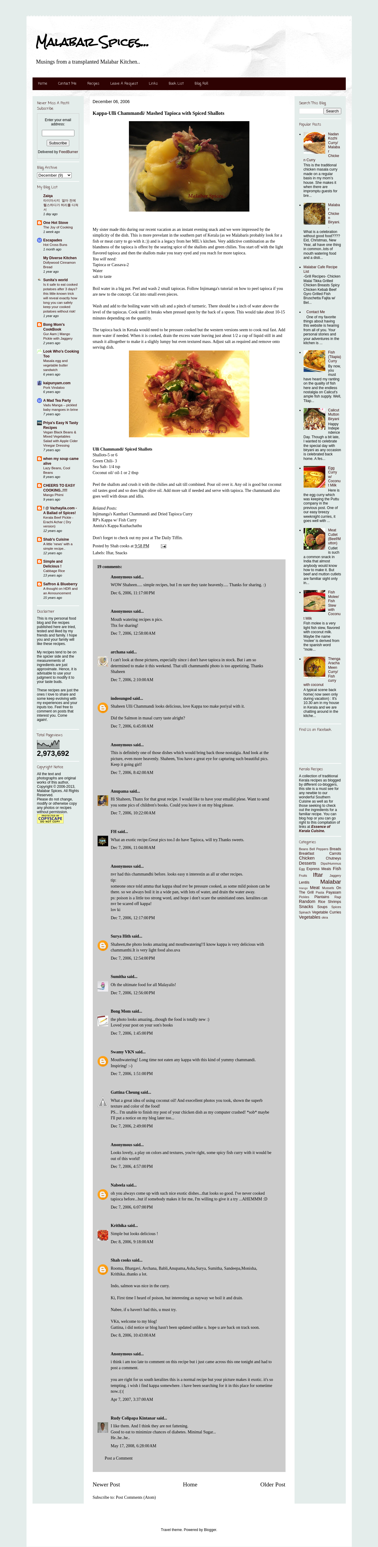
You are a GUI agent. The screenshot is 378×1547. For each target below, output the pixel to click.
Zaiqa (48, 196)
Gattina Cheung (125, 1092)
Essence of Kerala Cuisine (314, 829)
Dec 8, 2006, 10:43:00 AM (133, 1335)
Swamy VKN (122, 1052)
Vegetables (309, 917)
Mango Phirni (53, 495)
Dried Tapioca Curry (175, 514)
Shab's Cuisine (56, 539)
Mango (303, 888)
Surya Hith (121, 936)
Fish (337, 868)
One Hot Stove (55, 223)
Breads (335, 849)
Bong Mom (121, 1011)
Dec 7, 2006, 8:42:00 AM (132, 772)
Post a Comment (119, 1458)
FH (114, 831)
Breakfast (306, 853)
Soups (322, 907)
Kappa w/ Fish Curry (119, 520)
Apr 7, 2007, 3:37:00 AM (132, 1399)
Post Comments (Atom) (136, 1497)
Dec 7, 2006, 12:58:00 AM (133, 633)
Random (307, 901)
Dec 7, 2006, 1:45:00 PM (132, 1033)
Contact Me (67, 83)
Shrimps (334, 902)
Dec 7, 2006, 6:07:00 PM (132, 1207)
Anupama (120, 791)
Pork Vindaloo (54, 387)
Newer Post (106, 1484)
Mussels (328, 888)
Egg (302, 869)
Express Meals (319, 869)
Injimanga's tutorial (216, 288)
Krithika (119, 1225)
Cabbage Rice (54, 571)
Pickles (304, 897)
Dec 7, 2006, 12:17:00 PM (133, 918)
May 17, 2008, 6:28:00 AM (133, 1446)
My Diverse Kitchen (60, 258)
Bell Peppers (319, 849)
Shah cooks (121, 1260)
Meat (315, 887)
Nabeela (118, 1185)
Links (153, 83)
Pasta (320, 892)
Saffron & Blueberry (60, 584)
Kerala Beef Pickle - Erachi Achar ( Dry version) (58, 522)
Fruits (303, 875)
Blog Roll (201, 83)
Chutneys (333, 858)
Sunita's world (55, 280)
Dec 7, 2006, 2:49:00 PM (132, 1126)
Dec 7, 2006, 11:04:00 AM (133, 847)
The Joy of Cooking (58, 227)
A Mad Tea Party (57, 400)
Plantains (321, 897)
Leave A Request (124, 83)
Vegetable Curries (326, 912)
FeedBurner (68, 152)
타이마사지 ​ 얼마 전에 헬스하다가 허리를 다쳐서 (60, 205)
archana (118, 652)
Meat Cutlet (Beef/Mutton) (334, 536)
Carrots (335, 853)
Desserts (307, 863)
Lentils (304, 882)
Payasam (333, 892)
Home (42, 83)
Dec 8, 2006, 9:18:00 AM (132, 1242)
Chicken (307, 858)
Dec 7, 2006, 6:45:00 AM (132, 726)
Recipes (93, 83)
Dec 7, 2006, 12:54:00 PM (133, 958)
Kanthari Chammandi (131, 514)
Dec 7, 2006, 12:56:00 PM (133, 993)
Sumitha (118, 976)
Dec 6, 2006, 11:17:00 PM (133, 593)
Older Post (272, 1484)
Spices (336, 907)
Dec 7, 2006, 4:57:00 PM (132, 1166)
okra (325, 917)
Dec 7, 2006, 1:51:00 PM (132, 1073)
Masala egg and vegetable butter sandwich (55, 365)
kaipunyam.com (57, 383)
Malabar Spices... (92, 42)
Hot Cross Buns (55, 245)
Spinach (305, 912)
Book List (176, 83)
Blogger (210, 1530)
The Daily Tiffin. (168, 538)
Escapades (52, 240)
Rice (321, 902)
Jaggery (335, 875)
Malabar (330, 882)
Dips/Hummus (331, 863)
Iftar (109, 553)
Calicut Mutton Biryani (333, 414)
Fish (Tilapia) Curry (334, 356)
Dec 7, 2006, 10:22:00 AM (133, 813)
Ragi (337, 897)
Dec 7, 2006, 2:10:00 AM (132, 680)
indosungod (121, 698)
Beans (303, 849)
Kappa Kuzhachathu (125, 526)
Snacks (121, 553)
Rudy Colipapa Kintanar (133, 1418)
